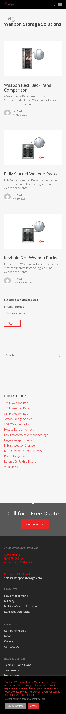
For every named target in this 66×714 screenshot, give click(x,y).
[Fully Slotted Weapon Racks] (33, 147)
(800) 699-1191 (35, 524)
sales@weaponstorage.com (23, 578)
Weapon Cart (12, 467)
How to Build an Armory (19, 429)
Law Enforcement (16, 596)
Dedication (11, 675)
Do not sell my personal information (24, 699)
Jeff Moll (17, 111)
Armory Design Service (18, 419)
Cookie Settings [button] (15, 706)
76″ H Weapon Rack (16, 408)
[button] (60, 4)
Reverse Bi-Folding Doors (20, 461)
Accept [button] (33, 706)
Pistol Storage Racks (17, 456)
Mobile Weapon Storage (20, 606)
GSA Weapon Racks (16, 424)
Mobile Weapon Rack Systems (23, 451)
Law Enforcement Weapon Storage (26, 435)
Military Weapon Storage (19, 445)
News (8, 636)
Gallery (9, 641)
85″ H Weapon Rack (16, 414)
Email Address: (14, 307)
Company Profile (15, 631)
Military (9, 601)
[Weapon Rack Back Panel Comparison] (33, 58)
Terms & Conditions (17, 665)
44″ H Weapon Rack (16, 403)
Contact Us (11, 647)
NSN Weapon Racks (17, 612)
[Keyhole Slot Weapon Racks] (33, 231)
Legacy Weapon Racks (18, 440)
